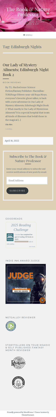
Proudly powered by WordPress (20, 412)
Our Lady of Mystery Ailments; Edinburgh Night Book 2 (26, 69)
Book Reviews (12, 82)
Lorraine (17, 234)
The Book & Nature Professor (28, 12)
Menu (29, 35)
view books (32, 246)
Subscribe (17, 190)
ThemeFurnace (28, 415)
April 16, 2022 (12, 140)
